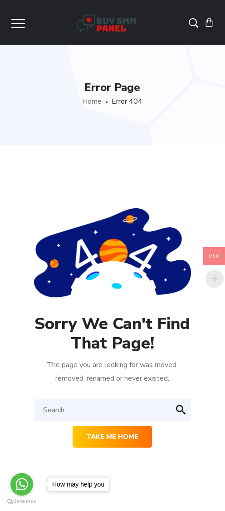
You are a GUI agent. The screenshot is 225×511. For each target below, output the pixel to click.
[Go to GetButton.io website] (21, 502)
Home (92, 101)
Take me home (112, 436)
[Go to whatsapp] (21, 484)
